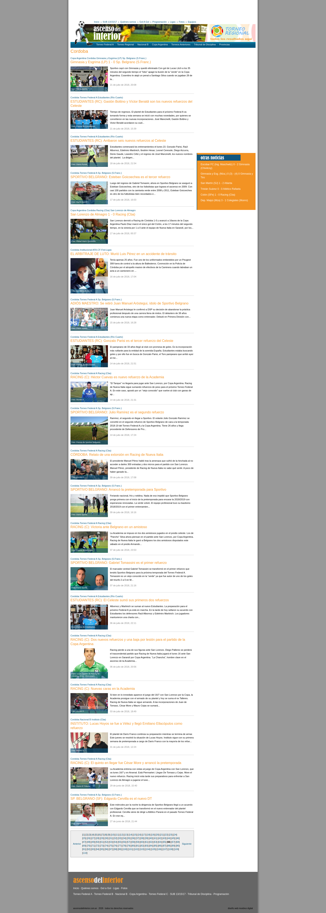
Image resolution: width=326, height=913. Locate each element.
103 (142, 849)
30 (106, 838)
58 (133, 842)
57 (128, 842)
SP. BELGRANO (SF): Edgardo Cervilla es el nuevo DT (111, 798)
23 (170, 834)
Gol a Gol (105, 888)
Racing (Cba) (103, 210)
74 (106, 845)
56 (124, 842)
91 (84, 849)
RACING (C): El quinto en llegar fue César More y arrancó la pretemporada (125, 763)
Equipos (192, 22)
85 (155, 845)
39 (146, 838)
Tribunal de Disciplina (205, 44)
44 (169, 838)
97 (111, 849)
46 (177, 838)
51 (102, 842)
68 (177, 842)
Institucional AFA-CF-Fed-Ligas (95, 250)
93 (93, 849)
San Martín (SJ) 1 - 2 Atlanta (216, 183)
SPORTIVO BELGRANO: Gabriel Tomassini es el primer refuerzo (118, 562)
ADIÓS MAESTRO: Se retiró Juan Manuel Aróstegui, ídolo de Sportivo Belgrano (129, 303)
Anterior (77, 844)
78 (124, 845)
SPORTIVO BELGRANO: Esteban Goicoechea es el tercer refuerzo (120, 177)
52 (106, 842)
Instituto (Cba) (99, 719)
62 (151, 842)
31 (111, 838)
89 (173, 845)
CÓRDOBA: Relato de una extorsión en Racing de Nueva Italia (116, 454)
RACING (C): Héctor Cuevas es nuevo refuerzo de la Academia (117, 377)
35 (128, 838)
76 (115, 845)
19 (153, 834)
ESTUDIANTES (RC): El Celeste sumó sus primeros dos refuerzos (119, 600)
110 (85, 853)
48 (88, 842)
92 (88, 849)
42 (160, 838)
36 (133, 838)
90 (177, 845)
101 (130, 849)
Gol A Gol (144, 22)
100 (125, 849)
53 (111, 842)
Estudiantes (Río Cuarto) (110, 97)
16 (139, 834)
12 (121, 834)
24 (175, 834)
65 (164, 842)
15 (135, 834)
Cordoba (91, 58)
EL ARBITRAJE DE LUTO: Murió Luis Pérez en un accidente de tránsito (123, 254)
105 (153, 849)
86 (160, 845)
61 (146, 842)
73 (102, 845)
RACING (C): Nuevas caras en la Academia (102, 688)
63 (155, 842)
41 (155, 838)
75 (111, 845)
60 (142, 842)
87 (164, 845)
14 (130, 834)
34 (124, 838)
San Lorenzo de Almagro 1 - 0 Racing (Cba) (102, 214)
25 (84, 838)
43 (164, 838)
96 (106, 849)
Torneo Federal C (158, 894)
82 (142, 845)
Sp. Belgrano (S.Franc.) (134, 58)
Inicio (96, 22)
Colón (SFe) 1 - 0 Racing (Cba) (218, 194)
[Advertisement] (131, 9)
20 (157, 834)
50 (97, 842)
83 (146, 845)
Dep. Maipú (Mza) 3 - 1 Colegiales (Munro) (224, 200)
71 (93, 845)
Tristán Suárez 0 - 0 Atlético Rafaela (221, 188)
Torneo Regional (125, 44)
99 (120, 849)
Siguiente (186, 844)
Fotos (182, 22)
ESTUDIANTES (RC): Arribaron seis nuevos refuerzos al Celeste (118, 140)
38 (142, 838)
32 (115, 838)
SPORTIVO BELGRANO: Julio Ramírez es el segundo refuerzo (117, 412)
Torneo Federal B (103, 894)
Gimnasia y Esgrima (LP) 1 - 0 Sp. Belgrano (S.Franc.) (110, 62)
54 (115, 842)
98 (115, 849)
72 (97, 845)
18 (148, 834)
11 (117, 834)
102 (136, 849)
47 (84, 842)
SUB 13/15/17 (110, 22)
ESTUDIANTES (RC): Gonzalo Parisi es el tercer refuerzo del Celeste (121, 341)
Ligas (172, 22)
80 (133, 845)
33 (120, 838)
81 (137, 845)
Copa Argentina (160, 44)
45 (173, 838)
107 (165, 849)
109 (176, 849)
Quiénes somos (128, 22)
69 (84, 845)
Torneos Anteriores (180, 44)
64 (160, 842)
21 (162, 834)
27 (93, 838)
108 (171, 849)
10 (112, 834)
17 (144, 834)
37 (137, 838)
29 (102, 838)
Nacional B (142, 44)
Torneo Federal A (105, 44)
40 (151, 838)
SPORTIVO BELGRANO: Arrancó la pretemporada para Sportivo (118, 489)
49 (93, 842)
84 (151, 845)
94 (97, 849)
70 (88, 845)
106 (159, 849)
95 (102, 849)
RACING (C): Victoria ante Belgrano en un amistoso (108, 527)
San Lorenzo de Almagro (123, 210)
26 (88, 838)
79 (128, 845)
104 (148, 849)
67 (173, 842)
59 (137, 842)
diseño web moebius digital (240, 908)
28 (97, 838)
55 (120, 842)
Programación (159, 22)
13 (126, 834)
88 (169, 845)
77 (120, 845)
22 (166, 834)
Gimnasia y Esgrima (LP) (109, 58)
